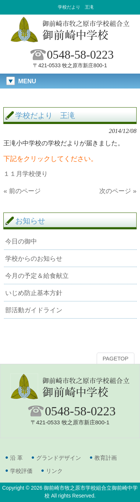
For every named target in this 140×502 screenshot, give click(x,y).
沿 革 (16, 458)
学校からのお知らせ (33, 258)
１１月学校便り (25, 173)
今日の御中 (21, 241)
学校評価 (21, 471)
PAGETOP (115, 359)
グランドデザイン (58, 458)
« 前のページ (21, 191)
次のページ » (117, 191)
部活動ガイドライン (33, 310)
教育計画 (105, 458)
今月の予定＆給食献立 (37, 275)
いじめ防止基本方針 (33, 293)
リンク (54, 471)
